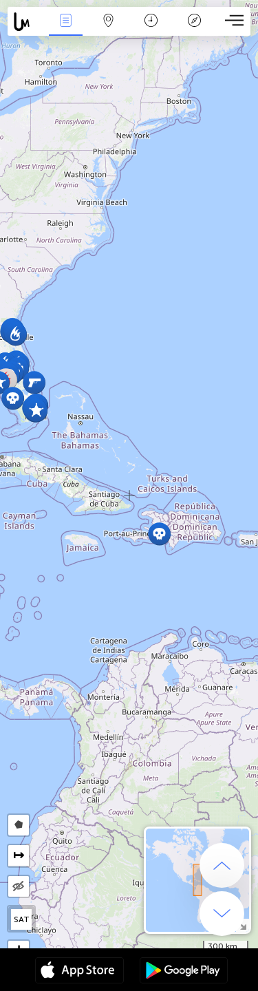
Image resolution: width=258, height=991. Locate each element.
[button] (159, 533)
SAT (22, 919)
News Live (65, 21)
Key (194, 21)
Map (109, 21)
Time (151, 21)
